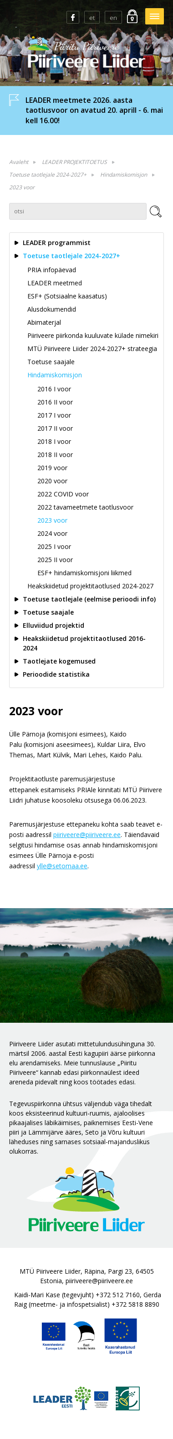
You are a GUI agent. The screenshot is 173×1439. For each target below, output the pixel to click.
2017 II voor (55, 428)
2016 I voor (54, 389)
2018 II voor (55, 454)
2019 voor (52, 467)
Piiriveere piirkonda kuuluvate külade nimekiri (92, 335)
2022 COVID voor (63, 494)
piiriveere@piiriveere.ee (87, 834)
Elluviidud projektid (53, 625)
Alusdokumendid (51, 309)
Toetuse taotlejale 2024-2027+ (47, 174)
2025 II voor (55, 559)
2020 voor (52, 480)
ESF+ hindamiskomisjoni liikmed (84, 572)
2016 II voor (55, 402)
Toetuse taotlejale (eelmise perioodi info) (89, 599)
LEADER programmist (57, 242)
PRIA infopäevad (51, 269)
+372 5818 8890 (135, 1304)
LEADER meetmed (54, 283)
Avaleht (18, 162)
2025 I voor (54, 546)
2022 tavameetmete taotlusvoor (85, 507)
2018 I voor (54, 441)
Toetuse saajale (51, 361)
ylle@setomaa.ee (62, 865)
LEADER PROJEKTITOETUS (74, 162)
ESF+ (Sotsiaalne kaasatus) (67, 296)
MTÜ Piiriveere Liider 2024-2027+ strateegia (92, 348)
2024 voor (52, 533)
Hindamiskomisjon (123, 174)
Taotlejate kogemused (59, 661)
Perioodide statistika (56, 674)
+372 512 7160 (118, 1294)
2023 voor (22, 187)
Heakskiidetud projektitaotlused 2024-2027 (90, 586)
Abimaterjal (44, 322)
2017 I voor (54, 415)
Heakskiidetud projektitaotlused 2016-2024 (84, 643)
